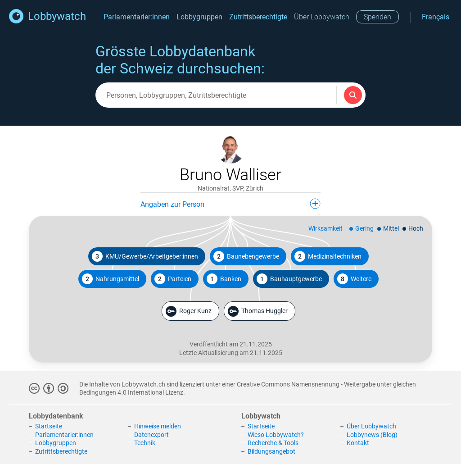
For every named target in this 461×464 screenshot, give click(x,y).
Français (435, 17)
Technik (144, 442)
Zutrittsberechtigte (258, 17)
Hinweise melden (157, 426)
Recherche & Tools (273, 442)
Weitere (354, 278)
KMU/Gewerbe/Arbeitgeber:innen (145, 256)
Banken (224, 278)
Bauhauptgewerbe (289, 278)
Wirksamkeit (325, 228)
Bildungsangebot (271, 451)
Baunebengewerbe (246, 256)
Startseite (48, 426)
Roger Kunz (189, 311)
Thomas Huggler (258, 311)
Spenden (377, 17)
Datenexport (151, 434)
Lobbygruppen (199, 17)
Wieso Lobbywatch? (276, 434)
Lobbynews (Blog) (372, 434)
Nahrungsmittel (110, 278)
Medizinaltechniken (328, 256)
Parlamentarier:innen (137, 17)
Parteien (172, 278)
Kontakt (358, 442)
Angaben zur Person (230, 203)
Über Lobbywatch (321, 17)
